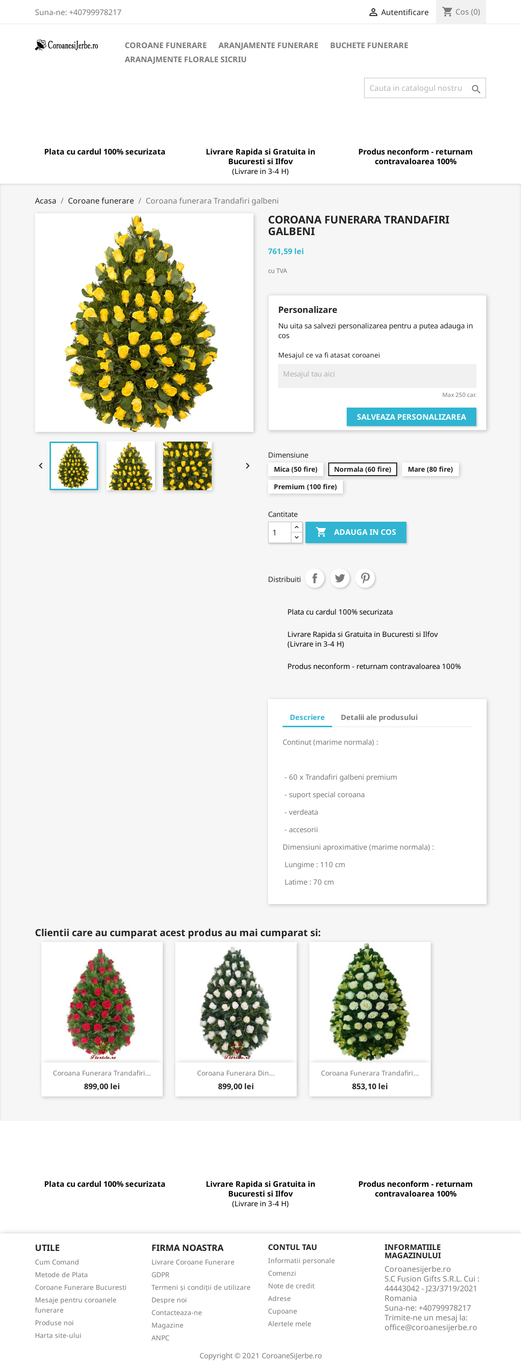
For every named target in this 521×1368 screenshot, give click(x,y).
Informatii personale (301, 1260)
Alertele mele (289, 1323)
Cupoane (282, 1311)
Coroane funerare (166, 45)
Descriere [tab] (307, 717)
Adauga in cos (356, 532)
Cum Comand (57, 1261)
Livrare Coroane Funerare (193, 1261)
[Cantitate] (279, 532)
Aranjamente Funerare (268, 45)
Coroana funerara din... (236, 1072)
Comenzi (282, 1273)
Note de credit (291, 1285)
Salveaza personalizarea (411, 416)
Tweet (340, 578)
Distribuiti (314, 578)
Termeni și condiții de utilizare (201, 1287)
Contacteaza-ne (176, 1312)
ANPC (160, 1337)
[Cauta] (425, 88)
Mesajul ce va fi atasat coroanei (329, 354)
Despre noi (169, 1299)
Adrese (279, 1298)
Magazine (167, 1325)
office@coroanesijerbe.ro (431, 1327)
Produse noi (54, 1322)
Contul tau (292, 1247)
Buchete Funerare (369, 45)
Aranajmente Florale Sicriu (186, 59)
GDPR (160, 1274)
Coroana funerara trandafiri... (102, 1072)
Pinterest (365, 578)
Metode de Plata (61, 1274)
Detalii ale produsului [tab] (379, 717)
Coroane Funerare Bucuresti (81, 1287)
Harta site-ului (58, 1335)
